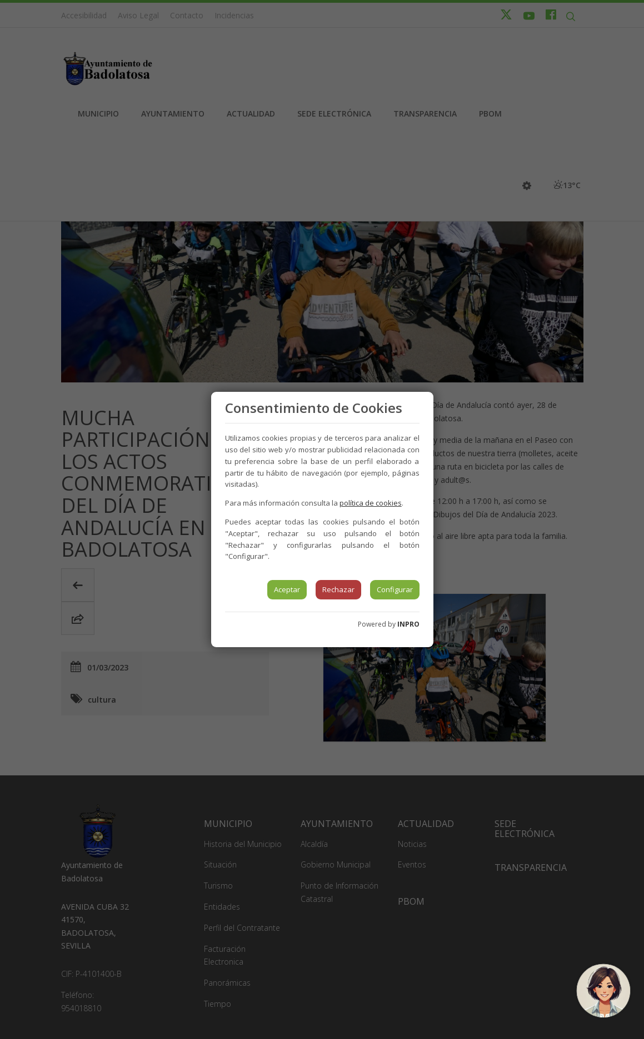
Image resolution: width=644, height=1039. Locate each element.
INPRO (408, 624)
